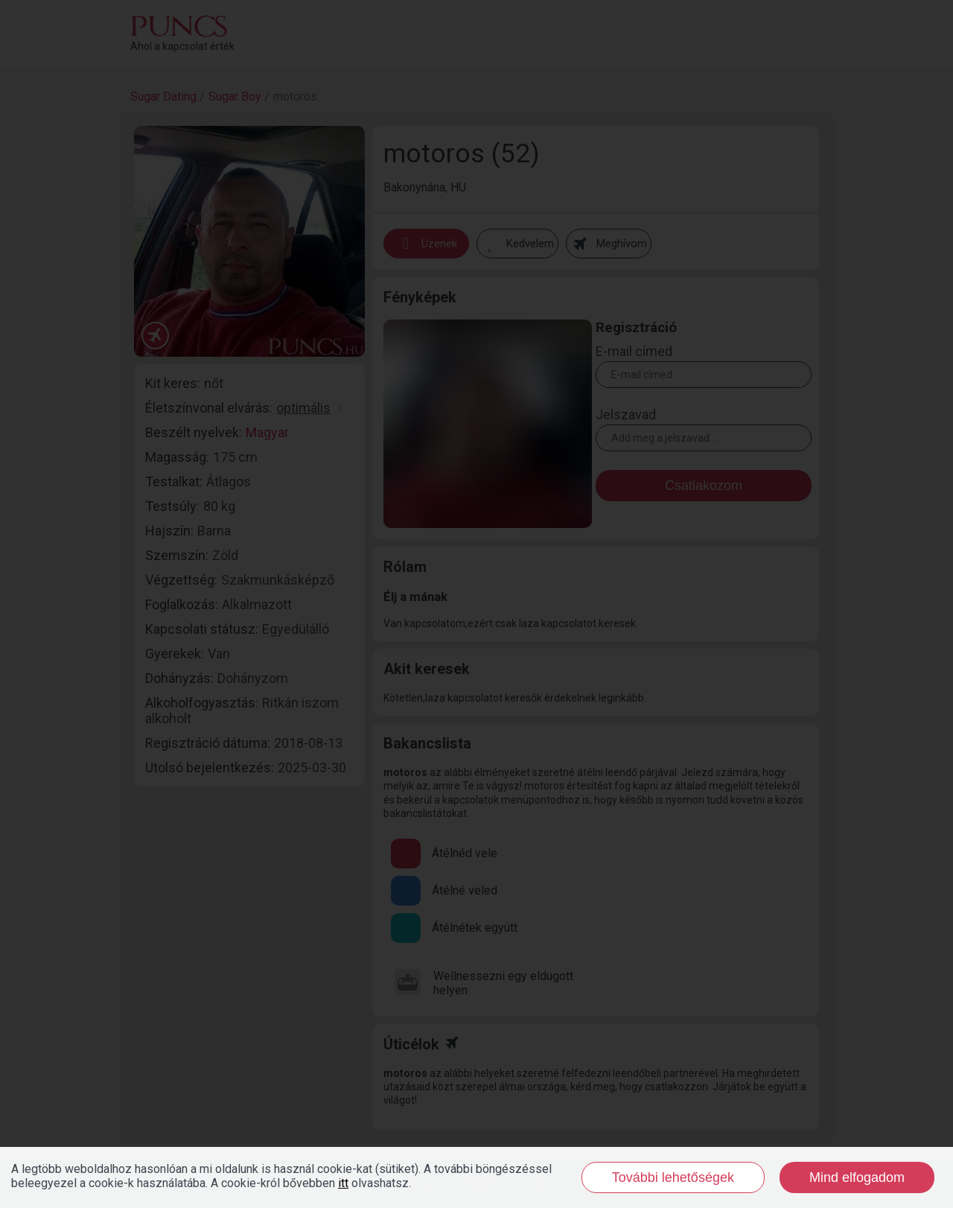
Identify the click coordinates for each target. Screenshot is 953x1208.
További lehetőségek (673, 1177)
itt (343, 1183)
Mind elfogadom (857, 1177)
